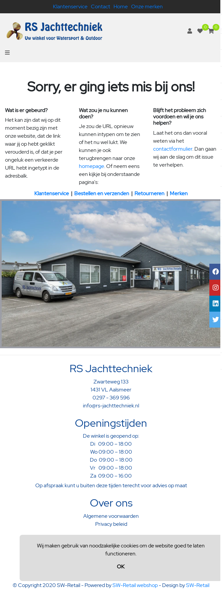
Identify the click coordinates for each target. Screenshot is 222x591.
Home (120, 6)
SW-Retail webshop (135, 585)
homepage (91, 166)
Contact (100, 6)
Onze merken (147, 6)
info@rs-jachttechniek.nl (111, 405)
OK (120, 566)
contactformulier (172, 148)
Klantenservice (70, 6)
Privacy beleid (111, 523)
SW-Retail (197, 585)
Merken (179, 193)
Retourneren (149, 193)
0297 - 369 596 (111, 397)
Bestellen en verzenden (101, 193)
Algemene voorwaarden (111, 516)
